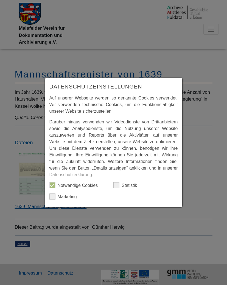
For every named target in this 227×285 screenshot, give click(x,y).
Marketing (63, 196)
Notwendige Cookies (73, 185)
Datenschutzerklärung (70, 174)
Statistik (125, 185)
